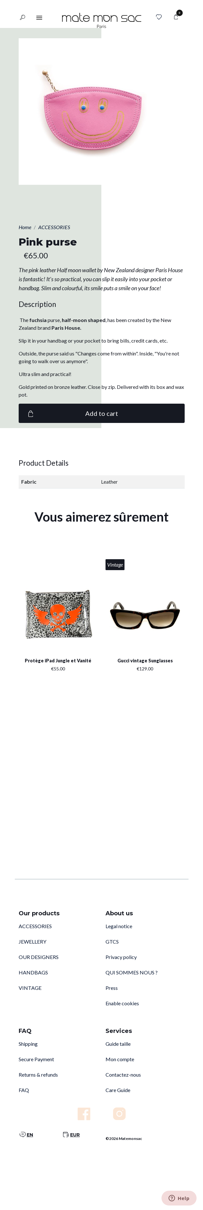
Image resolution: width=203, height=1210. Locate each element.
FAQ (24, 1090)
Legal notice (119, 926)
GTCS (112, 941)
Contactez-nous (123, 1074)
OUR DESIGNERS (39, 957)
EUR (75, 1135)
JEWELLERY (32, 941)
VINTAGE (30, 988)
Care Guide (118, 1090)
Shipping (28, 1044)
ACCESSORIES (35, 926)
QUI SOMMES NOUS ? (132, 972)
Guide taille (118, 1044)
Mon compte (120, 1059)
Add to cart (72, 413)
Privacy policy (121, 957)
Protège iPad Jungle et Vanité (58, 660)
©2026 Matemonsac (124, 1138)
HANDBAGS (33, 972)
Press (112, 988)
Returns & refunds (38, 1074)
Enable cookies (122, 1003)
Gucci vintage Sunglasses (145, 660)
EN (30, 1135)
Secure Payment (36, 1059)
